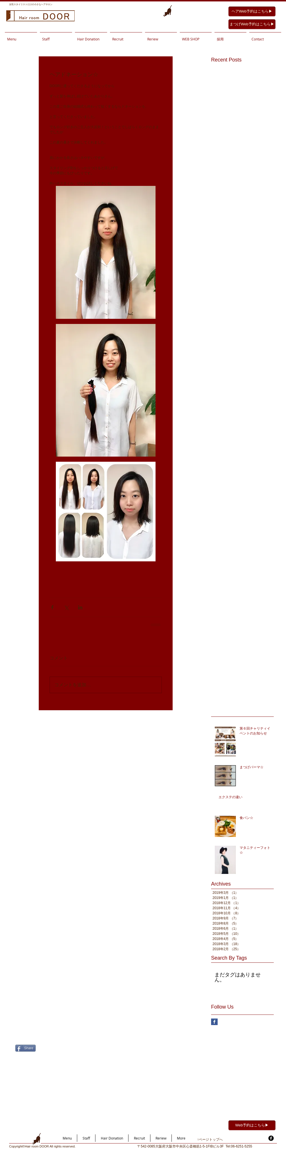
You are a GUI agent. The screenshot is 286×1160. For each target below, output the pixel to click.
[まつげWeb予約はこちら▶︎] (251, 24)
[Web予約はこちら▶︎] (251, 1125)
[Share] (25, 1048)
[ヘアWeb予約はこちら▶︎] (251, 12)
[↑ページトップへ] (217, 1139)
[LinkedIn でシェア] (80, 607)
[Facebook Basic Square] (214, 1022)
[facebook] (271, 1138)
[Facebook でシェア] (52, 607)
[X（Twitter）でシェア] (66, 607)
